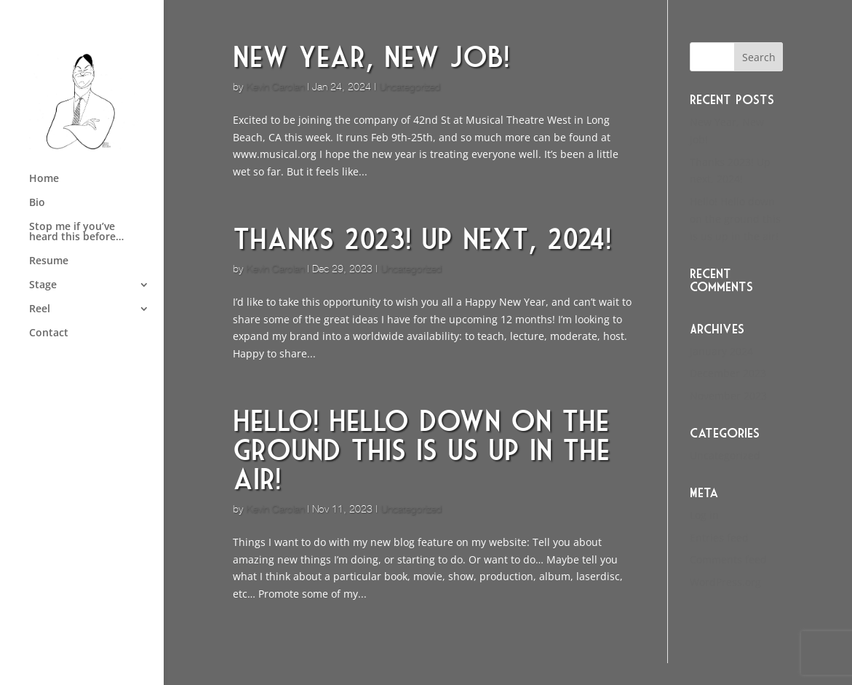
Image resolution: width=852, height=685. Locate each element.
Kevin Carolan (275, 86)
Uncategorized (409, 86)
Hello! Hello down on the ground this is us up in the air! (421, 450)
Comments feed (728, 559)
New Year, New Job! (371, 57)
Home (44, 179)
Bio (37, 203)
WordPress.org (725, 582)
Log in (704, 515)
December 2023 (728, 373)
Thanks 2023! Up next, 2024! (422, 239)
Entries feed (719, 538)
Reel (39, 309)
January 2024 (721, 351)
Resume (48, 261)
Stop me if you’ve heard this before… (76, 232)
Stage (43, 285)
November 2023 (728, 396)
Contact (48, 333)
